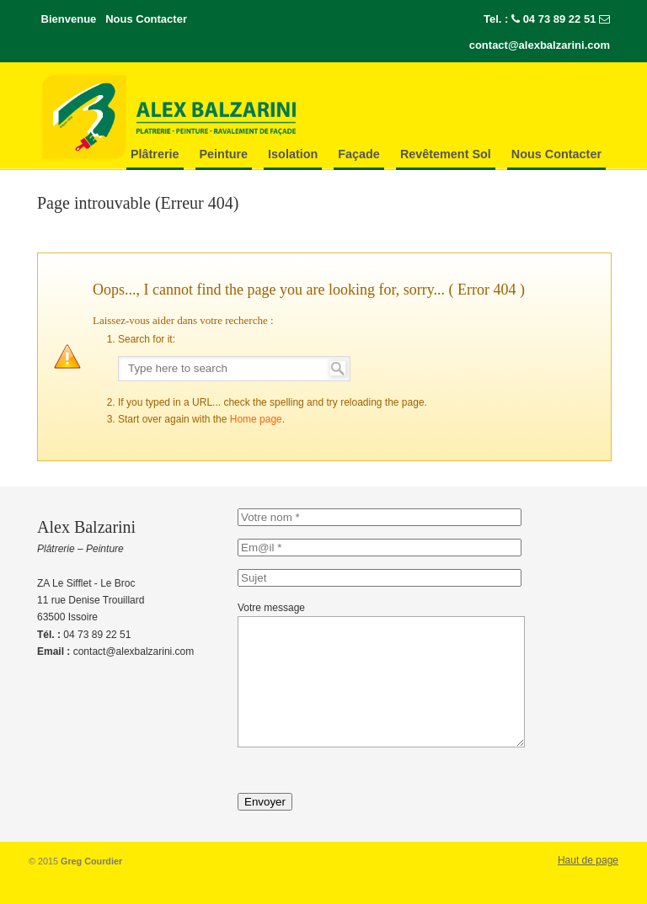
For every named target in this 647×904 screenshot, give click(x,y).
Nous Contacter (146, 19)
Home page (256, 419)
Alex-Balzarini (205, 117)
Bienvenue (69, 19)
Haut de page (588, 885)
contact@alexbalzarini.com (539, 45)
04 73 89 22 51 (559, 19)
